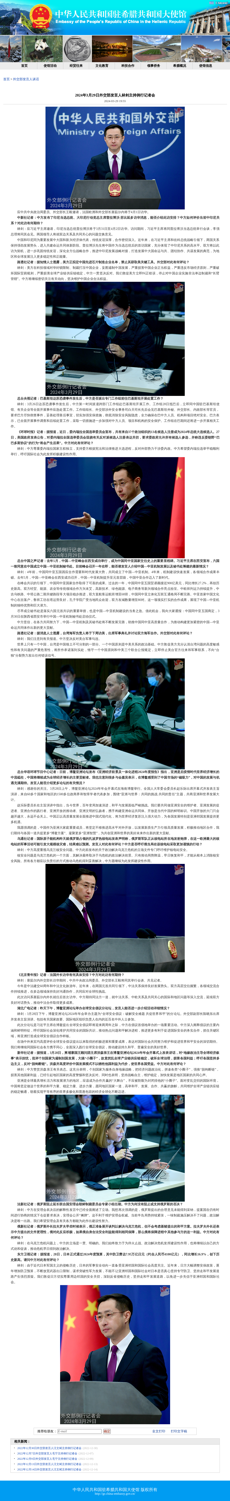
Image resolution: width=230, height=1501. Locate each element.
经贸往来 (76, 65)
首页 (24, 65)
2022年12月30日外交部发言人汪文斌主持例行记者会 (49, 1448)
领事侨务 (153, 65)
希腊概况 (179, 65)
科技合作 (127, 65)
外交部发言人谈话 (26, 79)
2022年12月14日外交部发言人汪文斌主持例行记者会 (49, 1469)
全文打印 (158, 1431)
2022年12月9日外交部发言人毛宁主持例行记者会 (47, 1458)
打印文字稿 (179, 1431)
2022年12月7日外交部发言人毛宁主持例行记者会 (47, 1453)
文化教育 (101, 65)
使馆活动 (50, 65)
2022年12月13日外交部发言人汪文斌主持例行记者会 (49, 1464)
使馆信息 (205, 65)
